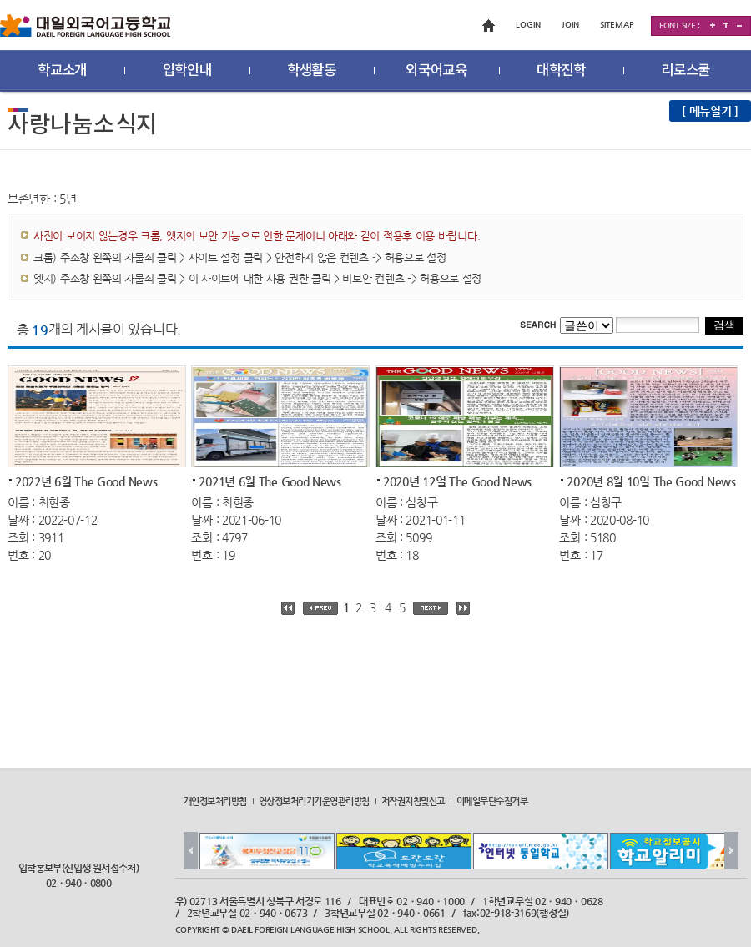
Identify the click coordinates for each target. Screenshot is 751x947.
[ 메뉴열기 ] (710, 111)
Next (731, 850)
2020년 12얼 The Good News (457, 480)
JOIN (570, 24)
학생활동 (311, 71)
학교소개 (62, 71)
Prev (191, 850)
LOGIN (528, 24)
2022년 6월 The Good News (86, 480)
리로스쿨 (685, 71)
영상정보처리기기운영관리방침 (314, 801)
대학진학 (561, 71)
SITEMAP (617, 24)
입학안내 (187, 71)
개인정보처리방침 (215, 801)
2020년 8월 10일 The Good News (651, 480)
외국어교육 (436, 71)
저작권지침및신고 (413, 801)
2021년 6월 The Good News (269, 480)
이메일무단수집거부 (492, 801)
